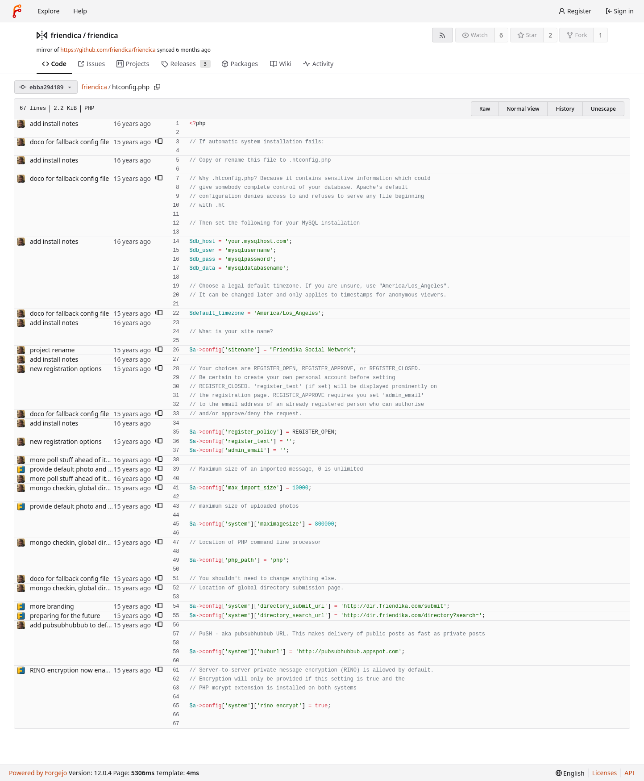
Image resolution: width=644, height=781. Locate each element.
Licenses (604, 772)
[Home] (16, 11)
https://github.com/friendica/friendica (107, 50)
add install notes (54, 123)
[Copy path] (157, 87)
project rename (52, 350)
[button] (158, 142)
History (565, 109)
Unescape (603, 109)
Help (80, 11)
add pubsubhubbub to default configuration (94, 625)
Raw (484, 109)
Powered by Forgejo (38, 772)
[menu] (570, 773)
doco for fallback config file (69, 142)
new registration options (66, 368)
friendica (66, 35)
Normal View (523, 109)
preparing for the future (65, 615)
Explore (48, 11)
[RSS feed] (442, 35)
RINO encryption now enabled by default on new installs (112, 670)
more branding (52, 606)
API (629, 772)
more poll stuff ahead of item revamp (84, 459)
